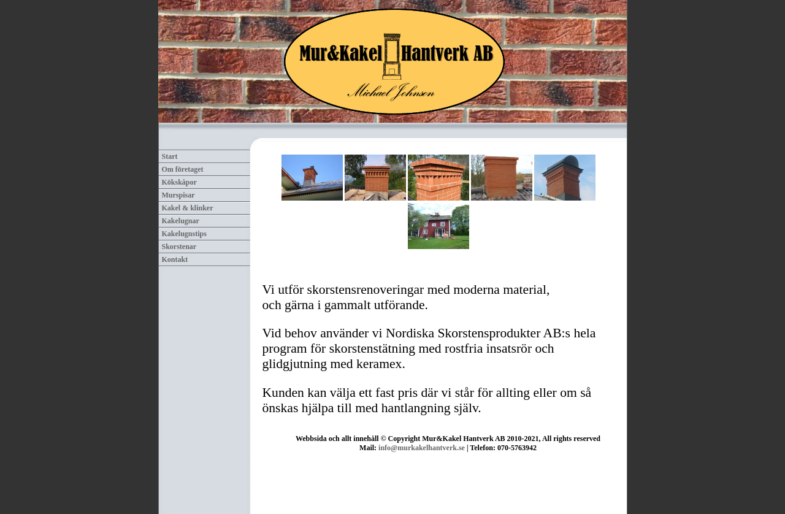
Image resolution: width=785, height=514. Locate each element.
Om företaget (183, 169)
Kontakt (175, 259)
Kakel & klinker (187, 208)
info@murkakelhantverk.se (421, 447)
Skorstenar (179, 246)
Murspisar (178, 195)
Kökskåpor (179, 182)
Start (170, 156)
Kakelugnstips (184, 233)
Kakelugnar (180, 221)
